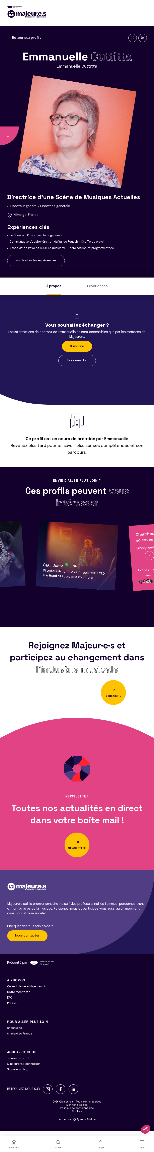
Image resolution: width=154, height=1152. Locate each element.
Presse (12, 1008)
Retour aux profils (25, 38)
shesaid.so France (19, 1039)
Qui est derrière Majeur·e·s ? (26, 992)
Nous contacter (27, 941)
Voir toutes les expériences (36, 260)
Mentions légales (77, 1110)
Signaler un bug (17, 1075)
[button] (4, 555)
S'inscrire (77, 346)
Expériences (97, 286)
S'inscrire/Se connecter (23, 1069)
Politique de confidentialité (77, 1113)
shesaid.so (14, 1033)
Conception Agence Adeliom (77, 1125)
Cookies (77, 1117)
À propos (54, 286)
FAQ (9, 1003)
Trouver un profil (18, 1063)
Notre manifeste (18, 997)
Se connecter (77, 360)
